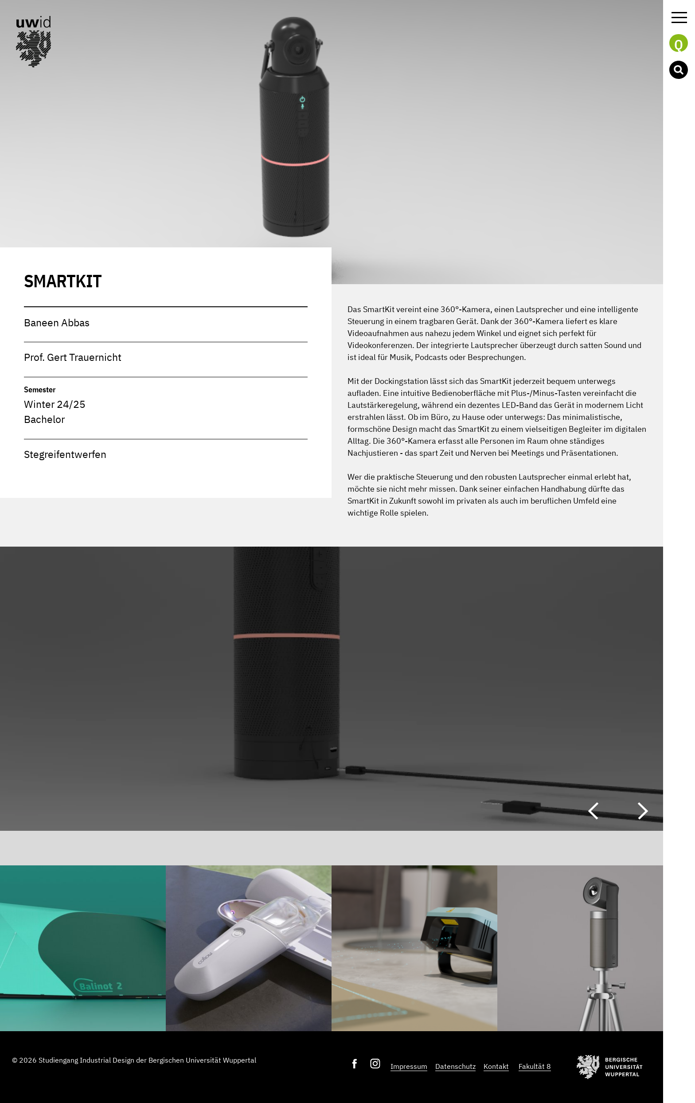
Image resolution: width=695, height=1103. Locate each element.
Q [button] (678, 44)
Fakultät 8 (535, 1066)
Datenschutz (455, 1066)
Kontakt (496, 1066)
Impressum (408, 1066)
